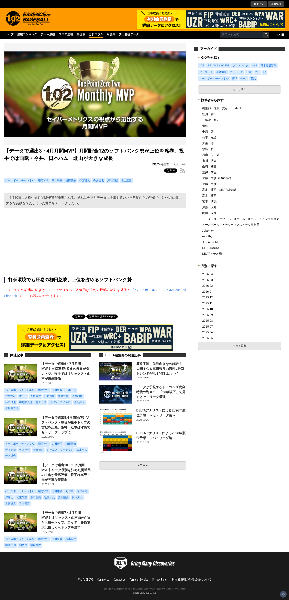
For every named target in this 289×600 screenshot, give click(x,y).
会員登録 (276, 4)
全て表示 (142, 465)
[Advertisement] (95, 238)
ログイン (259, 4)
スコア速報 (66, 34)
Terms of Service (139, 579)
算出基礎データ (129, 34)
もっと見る (239, 89)
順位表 (81, 34)
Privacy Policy (160, 579)
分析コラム (96, 34)
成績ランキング (27, 34)
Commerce (103, 579)
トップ (9, 34)
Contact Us (119, 579)
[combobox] (241, 34)
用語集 (111, 34)
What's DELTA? (85, 579)
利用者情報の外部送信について (192, 579)
